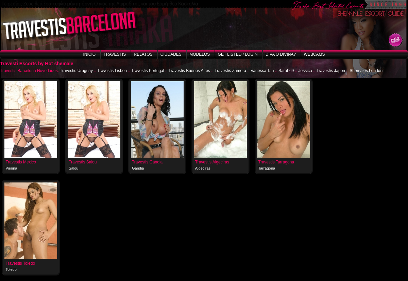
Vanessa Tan (262, 70)
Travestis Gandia (147, 162)
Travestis (114, 54)
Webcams (314, 54)
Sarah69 (286, 70)
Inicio (89, 54)
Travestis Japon (331, 70)
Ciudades (171, 54)
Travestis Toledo (20, 263)
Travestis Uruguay (76, 70)
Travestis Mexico (20, 162)
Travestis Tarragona (276, 162)
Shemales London (366, 70)
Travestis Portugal (147, 70)
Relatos (143, 54)
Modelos (199, 54)
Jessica (305, 70)
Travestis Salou (83, 162)
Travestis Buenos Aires (189, 70)
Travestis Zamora (230, 70)
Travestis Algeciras (212, 162)
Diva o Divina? (281, 54)
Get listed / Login (238, 54)
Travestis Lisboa (112, 70)
